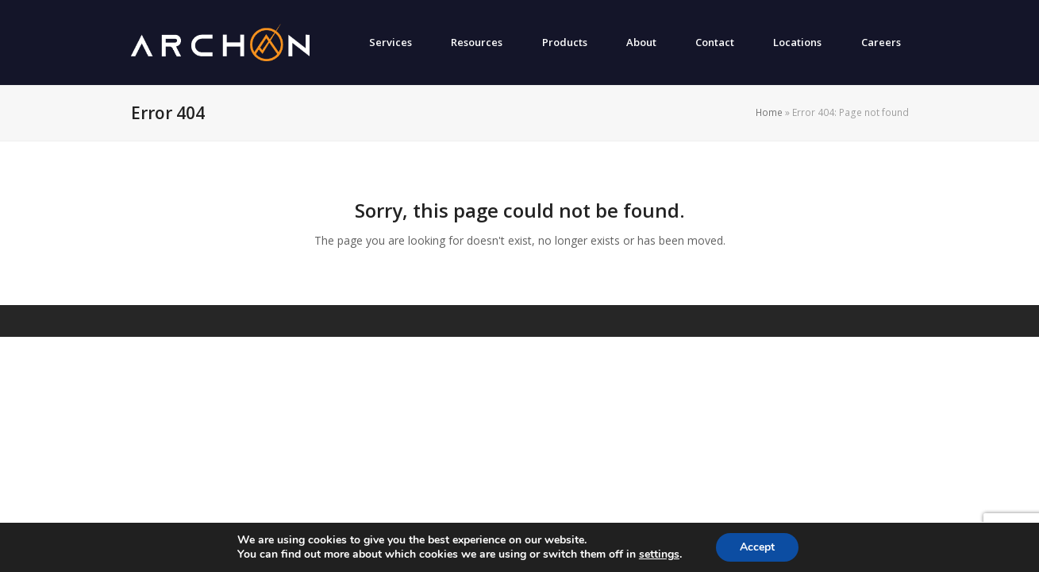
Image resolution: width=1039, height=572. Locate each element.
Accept (757, 547)
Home (769, 112)
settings (659, 554)
